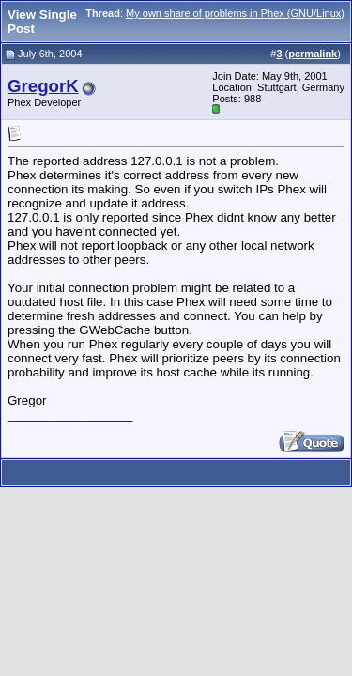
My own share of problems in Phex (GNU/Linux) (235, 13)
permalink (312, 53)
